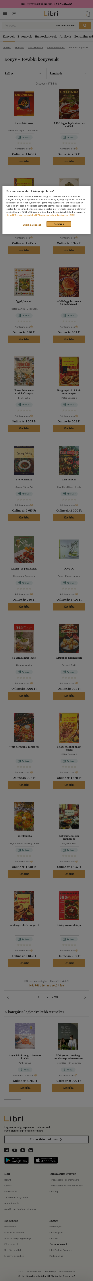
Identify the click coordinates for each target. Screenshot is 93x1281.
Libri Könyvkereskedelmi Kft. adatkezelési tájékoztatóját (40, 215)
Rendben (59, 224)
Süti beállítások (32, 225)
